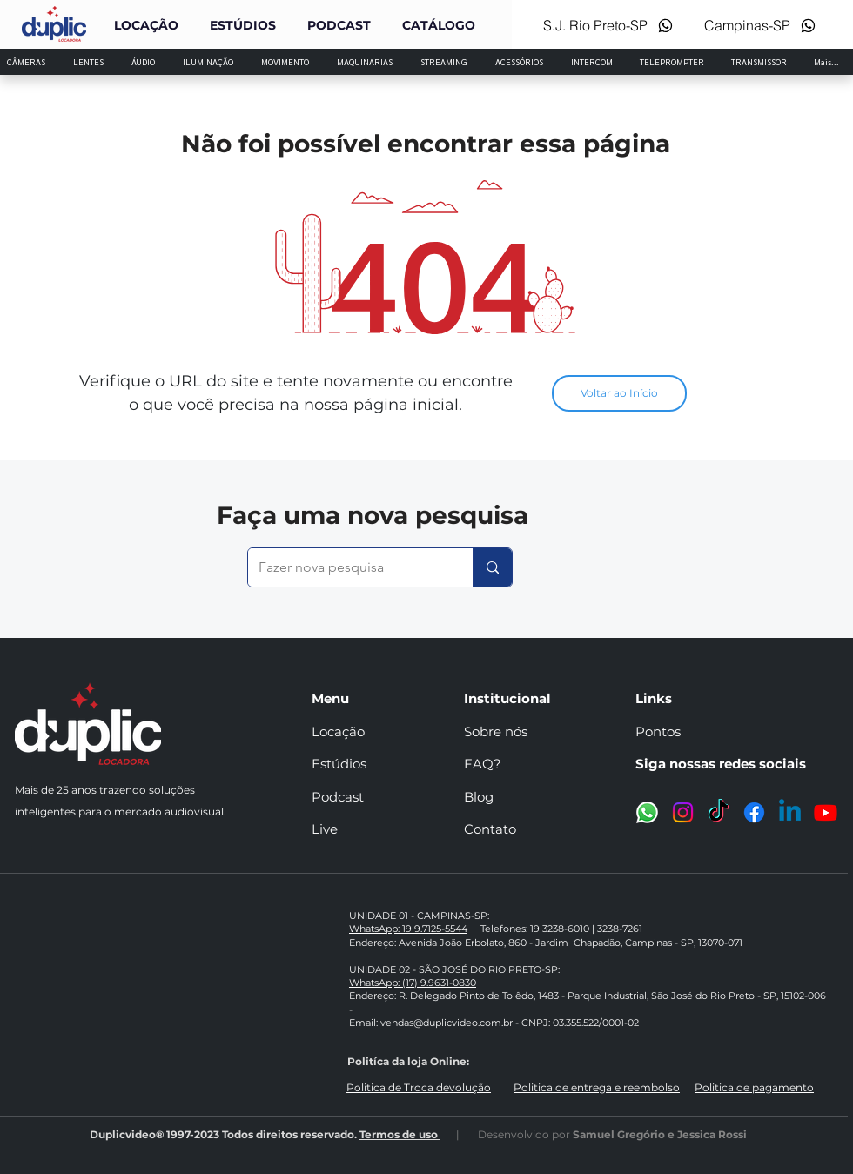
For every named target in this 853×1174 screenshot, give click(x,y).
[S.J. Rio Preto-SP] (604, 25)
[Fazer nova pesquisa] (347, 567)
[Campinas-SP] (759, 25)
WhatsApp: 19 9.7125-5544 (408, 928)
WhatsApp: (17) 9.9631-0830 (412, 982)
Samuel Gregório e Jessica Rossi (660, 1134)
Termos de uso (399, 1134)
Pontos (658, 731)
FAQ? (482, 763)
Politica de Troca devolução (418, 1087)
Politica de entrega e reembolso (597, 1087)
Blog (479, 796)
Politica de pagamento (754, 1087)
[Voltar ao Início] (619, 393)
